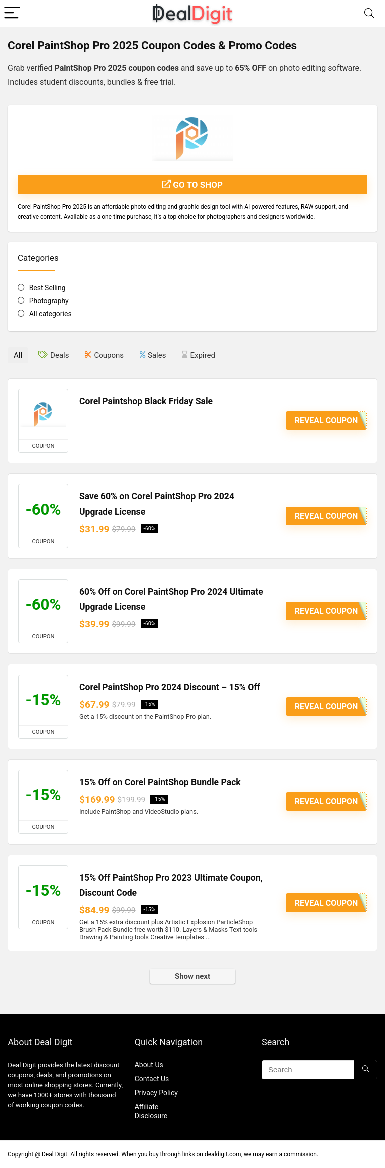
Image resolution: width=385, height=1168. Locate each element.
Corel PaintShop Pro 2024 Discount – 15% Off (169, 687)
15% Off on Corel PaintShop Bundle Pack (160, 782)
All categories (50, 314)
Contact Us (152, 1079)
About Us (149, 1065)
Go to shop (192, 185)
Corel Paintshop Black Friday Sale (146, 401)
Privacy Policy (156, 1093)
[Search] (369, 13)
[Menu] (12, 13)
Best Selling (47, 288)
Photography (49, 301)
